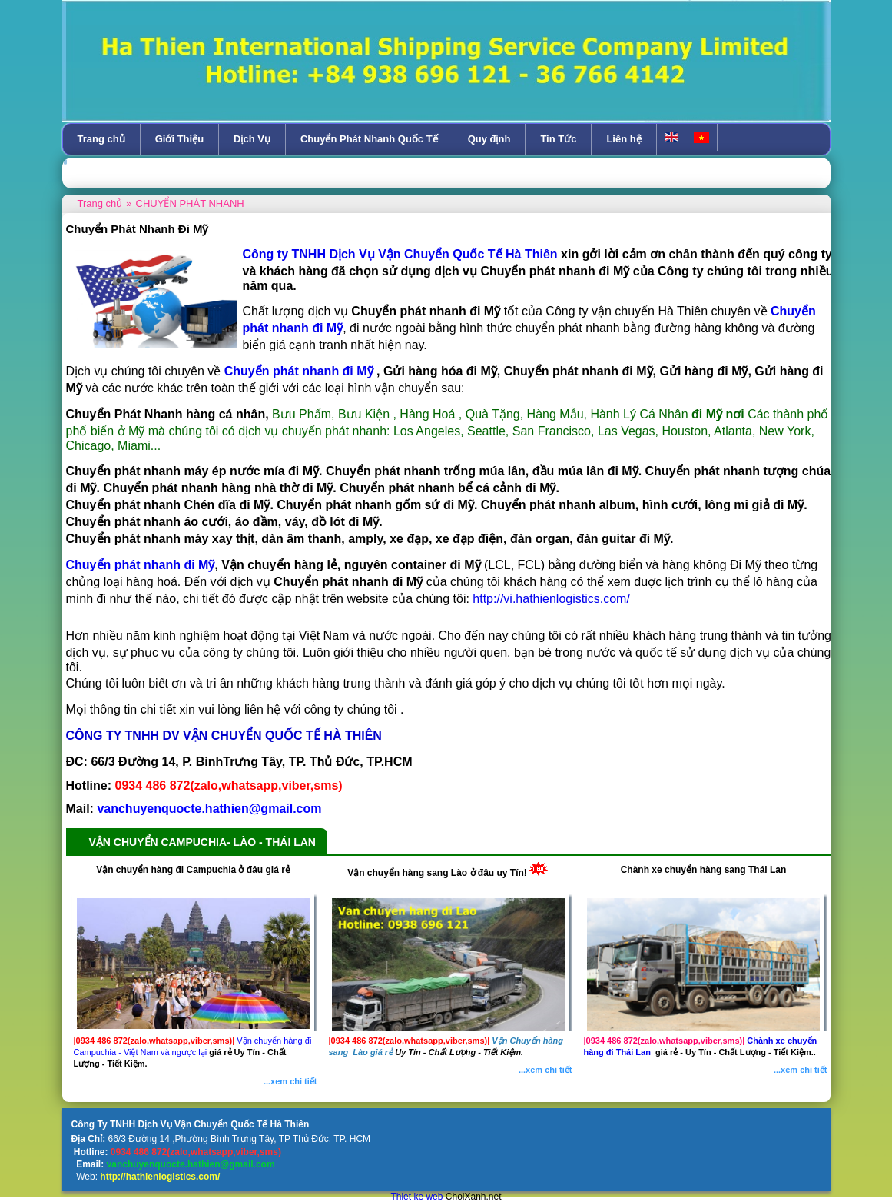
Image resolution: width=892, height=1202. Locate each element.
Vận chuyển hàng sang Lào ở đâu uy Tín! (437, 872)
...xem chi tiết (290, 1081)
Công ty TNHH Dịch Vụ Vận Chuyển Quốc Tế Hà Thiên (400, 254)
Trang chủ (101, 139)
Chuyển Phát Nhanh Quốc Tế (369, 139)
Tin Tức (558, 139)
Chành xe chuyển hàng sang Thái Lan (704, 869)
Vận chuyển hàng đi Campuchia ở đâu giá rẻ (193, 869)
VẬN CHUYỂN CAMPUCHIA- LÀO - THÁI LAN (202, 842)
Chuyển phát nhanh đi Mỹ (140, 564)
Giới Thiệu (179, 139)
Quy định (489, 139)
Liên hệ (623, 139)
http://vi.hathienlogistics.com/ (549, 598)
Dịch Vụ (252, 139)
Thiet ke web (416, 1196)
